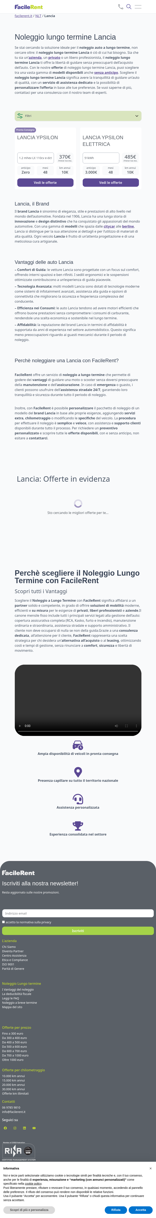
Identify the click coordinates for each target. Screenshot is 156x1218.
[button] (150, 1168)
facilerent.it (23, 16)
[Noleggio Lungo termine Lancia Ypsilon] (45, 158)
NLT (38, 16)
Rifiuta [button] (116, 1210)
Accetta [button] (140, 1210)
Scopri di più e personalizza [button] (29, 1210)
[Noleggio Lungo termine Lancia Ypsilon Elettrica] (110, 158)
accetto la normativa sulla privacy (28, 922)
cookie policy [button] (33, 1183)
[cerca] (129, 6)
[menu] (138, 6)
